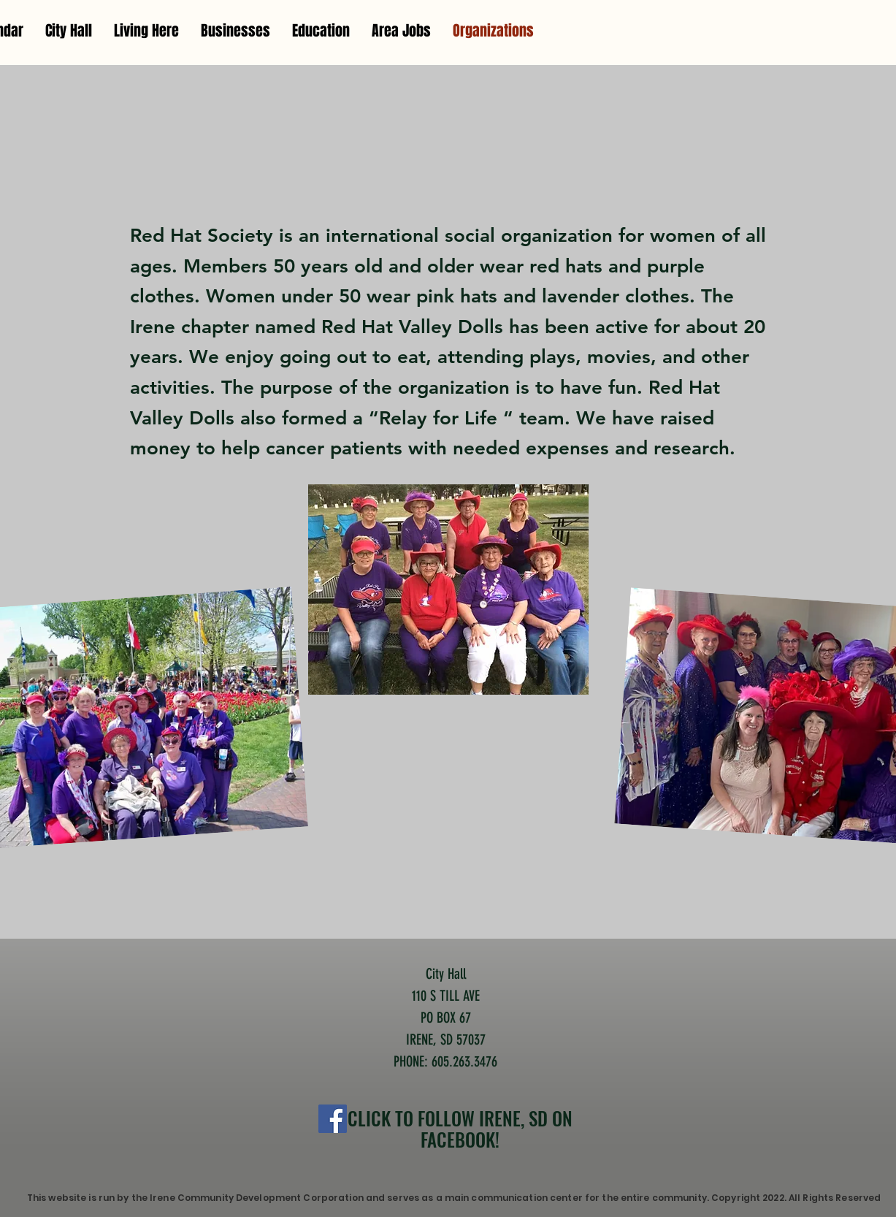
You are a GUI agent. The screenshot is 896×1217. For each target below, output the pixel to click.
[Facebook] (332, 1119)
